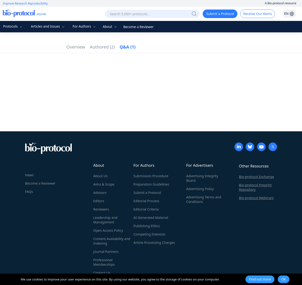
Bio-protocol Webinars (256, 198)
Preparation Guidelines (151, 184)
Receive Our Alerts (257, 13)
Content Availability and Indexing (111, 241)
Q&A (127, 47)
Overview (76, 47)
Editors (98, 201)
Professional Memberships (104, 262)
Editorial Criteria (146, 209)
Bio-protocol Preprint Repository (255, 187)
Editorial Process (146, 201)
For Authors (84, 26)
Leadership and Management (105, 219)
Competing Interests (150, 234)
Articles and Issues (48, 26)
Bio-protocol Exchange (256, 176)
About (110, 26)
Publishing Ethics (147, 226)
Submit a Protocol (220, 13)
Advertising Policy (200, 189)
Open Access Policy (108, 230)
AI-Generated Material (151, 217)
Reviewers (101, 209)
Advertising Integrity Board (202, 178)
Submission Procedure (151, 176)
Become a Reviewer (138, 27)
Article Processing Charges (154, 242)
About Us (100, 176)
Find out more (260, 279)
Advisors (100, 192)
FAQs (29, 191)
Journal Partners (106, 251)
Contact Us (101, 272)
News (29, 175)
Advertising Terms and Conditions (203, 199)
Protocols (13, 26)
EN (289, 13)
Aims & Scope (104, 184)
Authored (102, 47)
